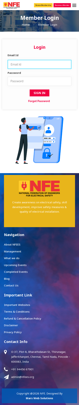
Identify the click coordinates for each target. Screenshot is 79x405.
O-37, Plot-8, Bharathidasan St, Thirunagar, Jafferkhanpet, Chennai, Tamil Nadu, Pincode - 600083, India (40, 356)
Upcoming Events (15, 265)
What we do (11, 258)
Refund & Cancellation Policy (22, 318)
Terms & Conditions (17, 311)
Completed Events (16, 272)
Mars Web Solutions (39, 398)
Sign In (39, 93)
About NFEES (12, 244)
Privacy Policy (13, 332)
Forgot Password (39, 101)
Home (26, 24)
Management (12, 251)
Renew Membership (43, 5)
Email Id (13, 55)
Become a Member (62, 5)
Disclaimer (11, 325)
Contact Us (11, 285)
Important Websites (17, 305)
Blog (7, 278)
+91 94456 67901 (22, 369)
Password (14, 73)
